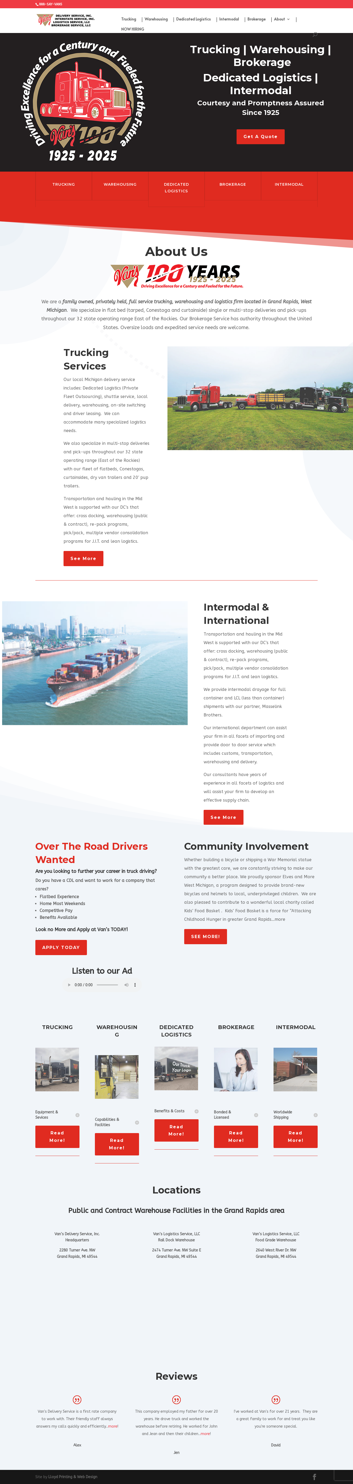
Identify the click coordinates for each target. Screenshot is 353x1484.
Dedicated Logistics (193, 19)
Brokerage (256, 19)
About (279, 19)
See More (83, 558)
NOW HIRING (132, 29)
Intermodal (229, 19)
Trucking (128, 19)
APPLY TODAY (61, 947)
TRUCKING (63, 184)
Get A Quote (260, 136)
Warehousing (156, 19)
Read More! (57, 1136)
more (112, 1426)
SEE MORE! (205, 936)
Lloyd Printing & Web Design (72, 1477)
